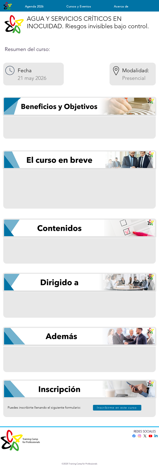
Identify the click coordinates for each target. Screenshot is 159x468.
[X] (145, 436)
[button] (78, 6)
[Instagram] (139, 436)
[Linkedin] (156, 436)
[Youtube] (150, 436)
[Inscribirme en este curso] (117, 408)
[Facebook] (134, 436)
